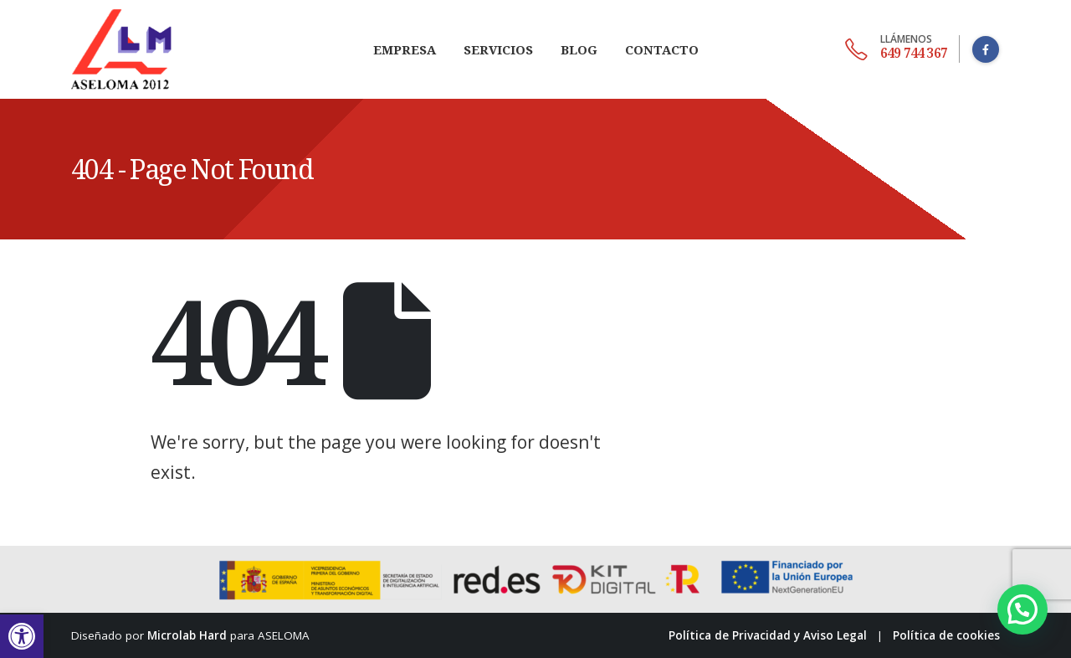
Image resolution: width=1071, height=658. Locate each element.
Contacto (662, 49)
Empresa (404, 49)
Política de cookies (946, 635)
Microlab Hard (187, 635)
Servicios (498, 49)
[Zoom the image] (121, 10)
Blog (579, 49)
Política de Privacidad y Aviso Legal (768, 635)
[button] (22, 636)
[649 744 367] (896, 49)
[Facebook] (985, 49)
